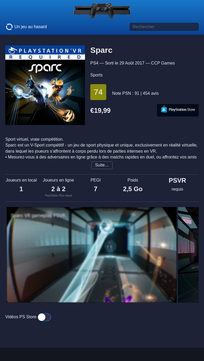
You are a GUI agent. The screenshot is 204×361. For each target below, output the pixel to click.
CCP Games (163, 63)
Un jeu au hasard (26, 27)
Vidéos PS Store (28, 317)
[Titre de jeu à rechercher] (164, 27)
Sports (96, 75)
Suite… (102, 165)
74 (98, 92)
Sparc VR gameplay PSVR (38, 215)
